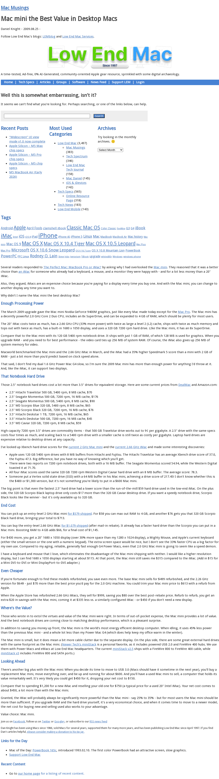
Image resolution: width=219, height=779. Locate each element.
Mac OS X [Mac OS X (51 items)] (32, 243)
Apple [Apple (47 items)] (20, 228)
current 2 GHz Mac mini (86, 447)
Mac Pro (184, 312)
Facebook (19, 721)
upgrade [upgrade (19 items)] (95, 256)
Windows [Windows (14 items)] (118, 256)
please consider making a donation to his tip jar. (55, 731)
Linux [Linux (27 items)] (87, 236)
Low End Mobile (69, 209)
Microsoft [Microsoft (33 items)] (20, 250)
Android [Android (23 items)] (7, 228)
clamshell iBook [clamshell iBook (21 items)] (54, 228)
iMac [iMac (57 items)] (6, 236)
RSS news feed (98, 721)
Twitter (46, 721)
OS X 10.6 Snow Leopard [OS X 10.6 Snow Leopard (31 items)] (52, 250)
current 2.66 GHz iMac (131, 447)
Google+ (59, 721)
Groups (61, 82)
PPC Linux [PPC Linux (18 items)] (23, 256)
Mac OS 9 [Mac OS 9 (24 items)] (13, 244)
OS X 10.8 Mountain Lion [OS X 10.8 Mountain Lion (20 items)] (108, 250)
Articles (45, 82)
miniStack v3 (10, 653)
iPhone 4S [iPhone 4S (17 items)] (64, 236)
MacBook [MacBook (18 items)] (106, 236)
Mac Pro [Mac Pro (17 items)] (5, 250)
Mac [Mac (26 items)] (96, 236)
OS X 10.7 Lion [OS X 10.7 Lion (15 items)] (83, 250)
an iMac (24, 271)
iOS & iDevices (76, 183)
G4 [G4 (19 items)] (132, 228)
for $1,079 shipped (74, 526)
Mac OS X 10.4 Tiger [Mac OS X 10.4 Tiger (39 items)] (64, 243)
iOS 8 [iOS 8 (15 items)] (28, 237)
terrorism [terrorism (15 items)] (75, 256)
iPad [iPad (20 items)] (35, 236)
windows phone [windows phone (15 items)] (132, 256)
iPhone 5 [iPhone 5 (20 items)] (76, 236)
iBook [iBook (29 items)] (140, 228)
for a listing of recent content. (62, 773)
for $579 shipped (80, 514)
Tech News (65, 205)
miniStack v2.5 (123, 649)
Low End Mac (67, 143)
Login (140, 82)
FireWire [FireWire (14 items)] (121, 228)
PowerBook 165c (44, 750)
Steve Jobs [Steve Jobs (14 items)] (63, 256)
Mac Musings (15, 7)
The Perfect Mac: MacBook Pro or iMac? (72, 267)
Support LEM (121, 82)
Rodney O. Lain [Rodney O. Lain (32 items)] (43, 256)
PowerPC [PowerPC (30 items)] (9, 256)
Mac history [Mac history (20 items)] (135, 236)
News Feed (98, 82)
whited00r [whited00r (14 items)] (106, 256)
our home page (29, 773)
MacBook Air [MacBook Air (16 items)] (120, 236)
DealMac (184, 385)
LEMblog (49, 36)
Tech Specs (26, 82)
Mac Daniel (74, 178)
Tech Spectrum (76, 156)
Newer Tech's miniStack (79, 644)
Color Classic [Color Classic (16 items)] (108, 228)
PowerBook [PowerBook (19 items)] (132, 250)
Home (8, 82)
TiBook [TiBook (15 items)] (85, 256)
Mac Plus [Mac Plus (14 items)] (141, 244)
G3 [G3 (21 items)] (128, 228)
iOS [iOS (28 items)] (21, 236)
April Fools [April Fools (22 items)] (34, 228)
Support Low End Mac (24, 755)
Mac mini (160, 267)
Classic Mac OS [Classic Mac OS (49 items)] (83, 228)
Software (78, 82)
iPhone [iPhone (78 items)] (47, 235)
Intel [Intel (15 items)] (15, 237)
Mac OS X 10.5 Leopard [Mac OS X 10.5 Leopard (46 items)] (111, 243)
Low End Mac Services (78, 36)
